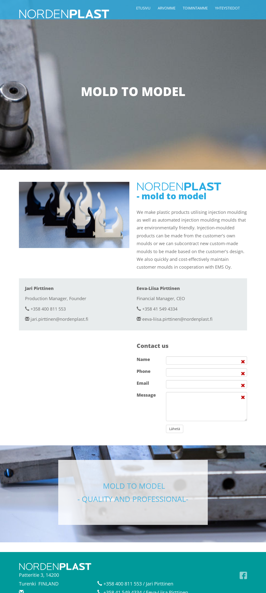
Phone (143, 371)
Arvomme (166, 8)
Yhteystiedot (227, 8)
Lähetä (174, 428)
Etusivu (143, 8)
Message (146, 395)
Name (143, 359)
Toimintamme (195, 8)
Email (143, 383)
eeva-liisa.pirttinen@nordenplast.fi (177, 319)
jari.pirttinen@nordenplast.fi (59, 319)
